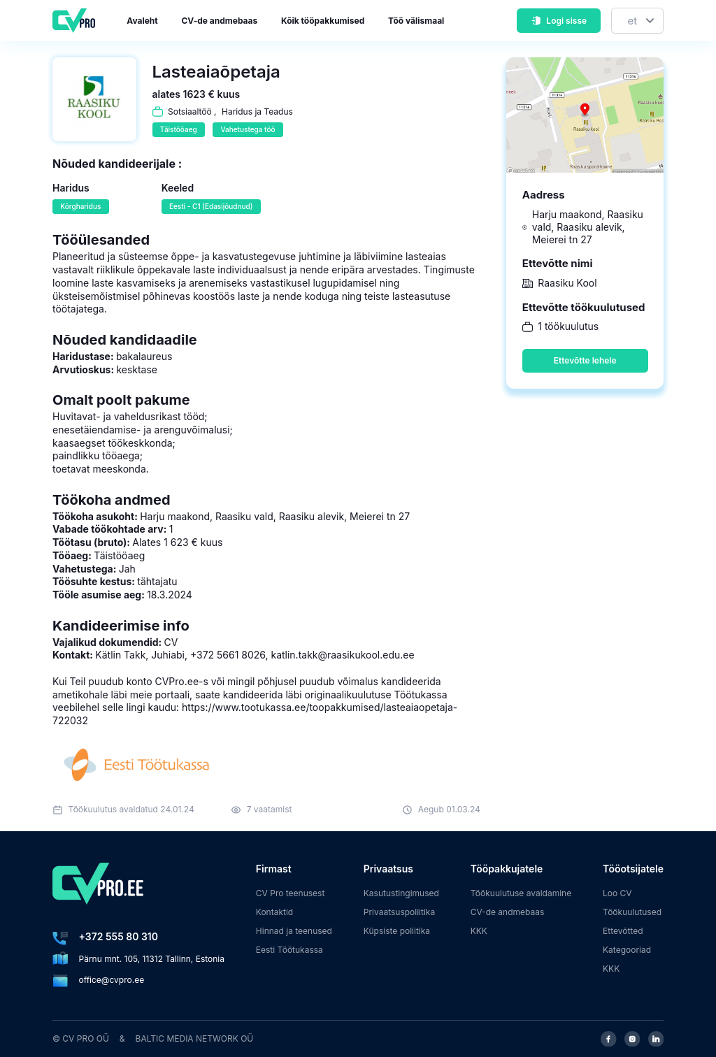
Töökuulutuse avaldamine (521, 893)
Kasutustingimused (401, 893)
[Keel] (637, 21)
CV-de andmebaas (219, 20)
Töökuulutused (632, 912)
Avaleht (142, 20)
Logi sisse (559, 20)
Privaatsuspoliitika (399, 912)
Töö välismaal (416, 20)
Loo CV (617, 893)
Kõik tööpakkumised (322, 20)
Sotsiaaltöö (190, 111)
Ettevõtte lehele (585, 360)
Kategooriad (627, 949)
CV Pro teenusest (290, 893)
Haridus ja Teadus (257, 111)
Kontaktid (274, 912)
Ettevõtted (623, 931)
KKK (479, 931)
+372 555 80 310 (118, 936)
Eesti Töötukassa (289, 949)
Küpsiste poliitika (397, 931)
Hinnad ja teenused (294, 931)
